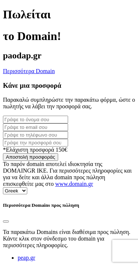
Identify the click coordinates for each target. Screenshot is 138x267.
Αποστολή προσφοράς (30, 157)
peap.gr (26, 258)
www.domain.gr (74, 184)
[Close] (6, 221)
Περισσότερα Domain (29, 71)
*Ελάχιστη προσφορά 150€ (35, 150)
